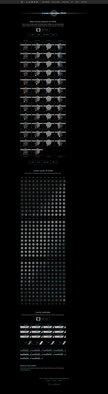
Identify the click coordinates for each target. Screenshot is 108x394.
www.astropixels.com (25, 369)
